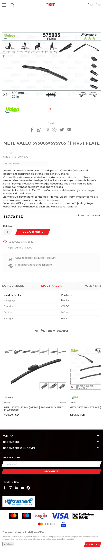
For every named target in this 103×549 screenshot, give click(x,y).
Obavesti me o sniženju (88, 215)
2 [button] (53, 109)
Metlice (8, 152)
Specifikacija (51, 285)
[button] (12, 5)
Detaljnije (8, 544)
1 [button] (50, 109)
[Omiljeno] (91, 5)
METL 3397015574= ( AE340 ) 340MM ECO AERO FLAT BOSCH (34, 409)
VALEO (65, 306)
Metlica (65, 318)
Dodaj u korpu (32, 231)
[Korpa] (97, 6)
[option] (51, 66)
